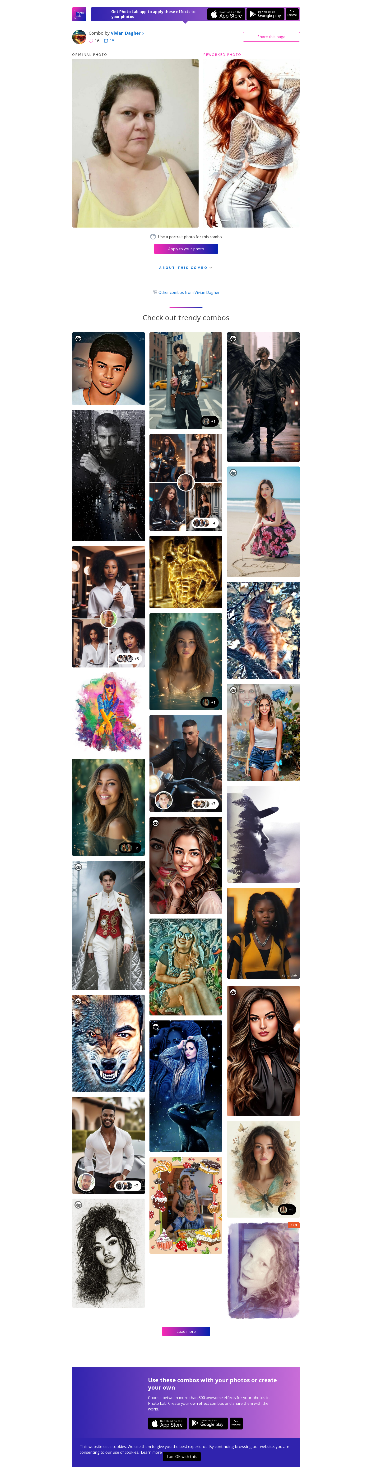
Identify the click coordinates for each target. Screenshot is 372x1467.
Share (271, 36)
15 (109, 40)
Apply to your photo (186, 249)
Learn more (151, 1452)
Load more (186, 1331)
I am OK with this (182, 1456)
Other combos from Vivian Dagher (186, 292)
